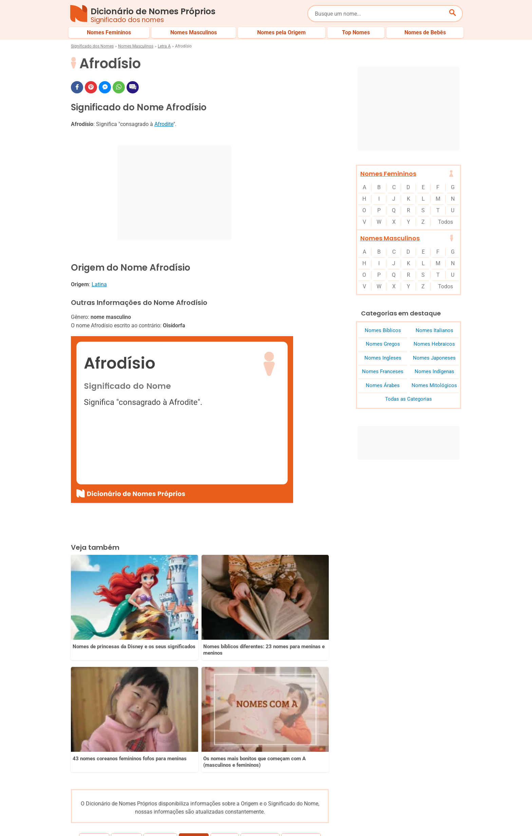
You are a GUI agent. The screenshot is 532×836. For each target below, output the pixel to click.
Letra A (164, 46)
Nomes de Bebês (443, 795)
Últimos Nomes (347, 795)
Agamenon (298, 690)
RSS (457, 818)
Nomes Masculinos (135, 46)
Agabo (222, 690)
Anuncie (362, 818)
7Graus (109, 825)
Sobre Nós (273, 818)
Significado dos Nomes (92, 46)
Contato (432, 818)
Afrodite (163, 124)
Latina (99, 284)
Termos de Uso (397, 818)
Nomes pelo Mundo (394, 795)
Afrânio (129, 690)
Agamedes (257, 690)
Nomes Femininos (388, 173)
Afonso (97, 690)
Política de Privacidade (319, 818)
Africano (162, 690)
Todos (445, 222)
